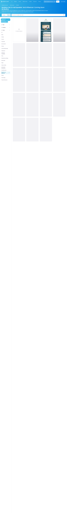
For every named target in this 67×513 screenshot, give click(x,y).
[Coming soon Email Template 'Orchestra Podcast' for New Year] (32, 30)
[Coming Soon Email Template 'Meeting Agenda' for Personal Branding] (46, 30)
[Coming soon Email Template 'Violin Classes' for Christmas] (46, 105)
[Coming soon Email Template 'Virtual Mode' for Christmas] (59, 80)
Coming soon (12, 5)
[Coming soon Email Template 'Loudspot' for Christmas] (19, 129)
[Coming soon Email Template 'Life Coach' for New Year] (32, 80)
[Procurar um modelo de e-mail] (37, 15)
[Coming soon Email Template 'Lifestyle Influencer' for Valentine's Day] (19, 80)
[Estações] (9, 27)
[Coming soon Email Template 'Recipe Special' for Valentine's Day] (59, 30)
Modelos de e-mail (5, 5)
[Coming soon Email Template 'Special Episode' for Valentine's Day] (46, 129)
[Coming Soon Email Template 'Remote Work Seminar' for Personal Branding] (32, 55)
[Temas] (9, 30)
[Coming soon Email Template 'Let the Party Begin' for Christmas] (59, 105)
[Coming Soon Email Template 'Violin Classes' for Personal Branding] (46, 80)
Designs (4, 15)
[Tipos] (9, 24)
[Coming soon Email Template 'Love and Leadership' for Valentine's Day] (32, 129)
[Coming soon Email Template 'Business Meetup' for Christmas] (19, 105)
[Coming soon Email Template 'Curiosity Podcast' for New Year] (46, 55)
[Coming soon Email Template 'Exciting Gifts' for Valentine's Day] (59, 55)
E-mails (8, 15)
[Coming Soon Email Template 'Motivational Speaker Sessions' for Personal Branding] (19, 55)
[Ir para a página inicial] (4, 2)
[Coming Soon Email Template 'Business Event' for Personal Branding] (32, 105)
